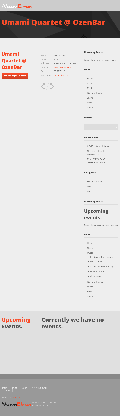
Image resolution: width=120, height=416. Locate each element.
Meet (89, 83)
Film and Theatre (95, 92)
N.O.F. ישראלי (96, 261)
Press (89, 102)
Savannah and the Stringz (102, 266)
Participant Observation (101, 256)
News (89, 186)
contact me (16, 397)
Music (90, 88)
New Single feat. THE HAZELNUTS (97, 153)
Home (90, 78)
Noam (90, 248)
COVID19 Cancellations (98, 146)
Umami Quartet (61, 75)
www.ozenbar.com (62, 67)
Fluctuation (95, 276)
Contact (91, 107)
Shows (90, 97)
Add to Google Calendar (15, 75)
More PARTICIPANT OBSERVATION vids (96, 161)
